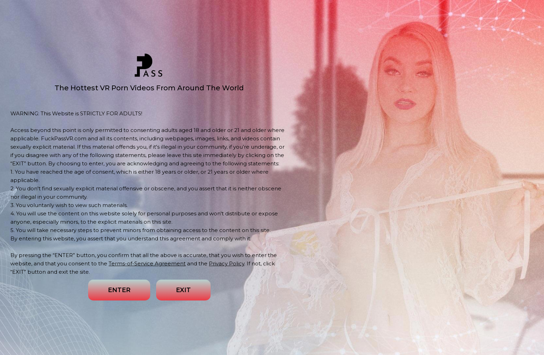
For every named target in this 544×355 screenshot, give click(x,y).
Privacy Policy (226, 263)
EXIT (183, 290)
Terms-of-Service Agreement (147, 263)
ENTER (119, 290)
